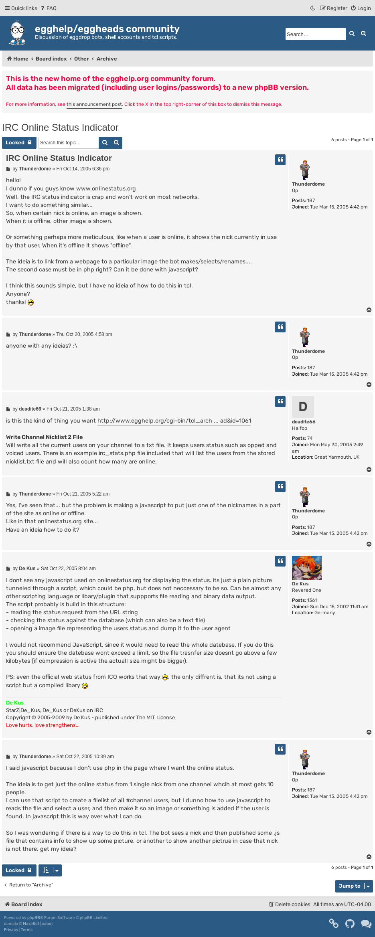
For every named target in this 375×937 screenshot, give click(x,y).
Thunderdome (308, 184)
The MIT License (155, 717)
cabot (47, 923)
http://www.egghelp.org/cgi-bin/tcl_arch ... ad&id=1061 (174, 420)
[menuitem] (48, 8)
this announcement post (94, 104)
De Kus (300, 584)
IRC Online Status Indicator (60, 127)
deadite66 (304, 422)
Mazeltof (31, 923)
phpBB (33, 917)
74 (309, 438)
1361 (312, 600)
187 (311, 200)
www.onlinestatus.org (106, 188)
